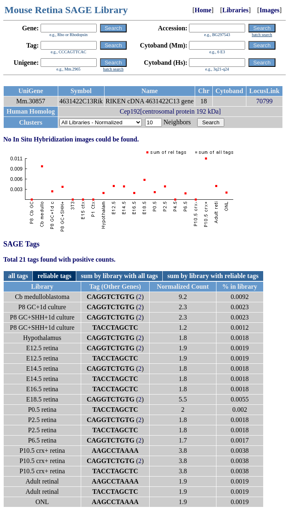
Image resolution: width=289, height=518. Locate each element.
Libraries (235, 10)
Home (203, 10)
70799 (264, 101)
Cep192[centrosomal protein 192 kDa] (170, 111)
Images (269, 10)
